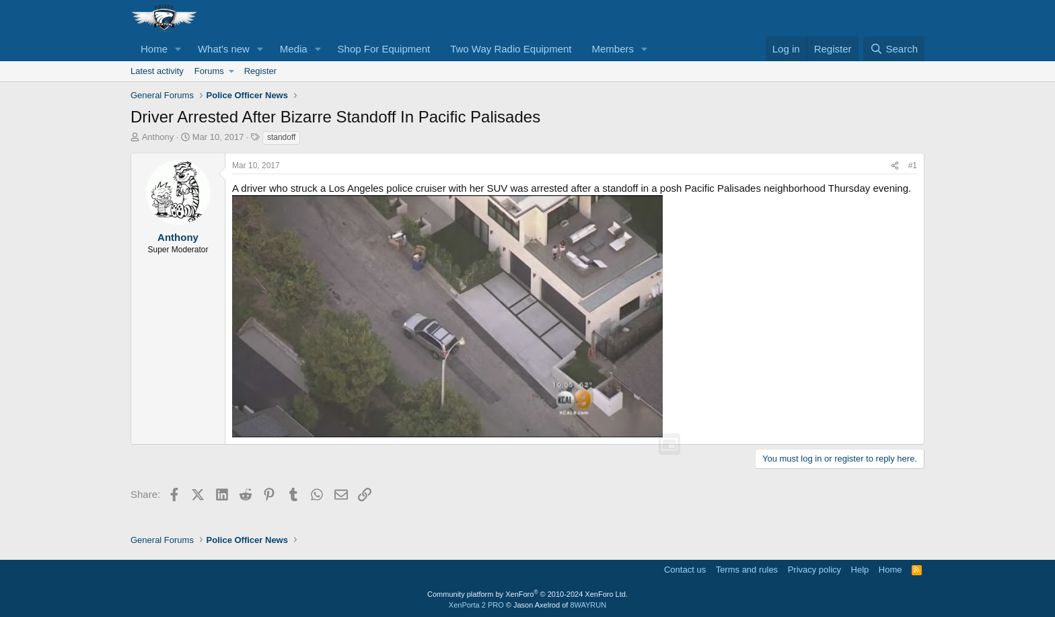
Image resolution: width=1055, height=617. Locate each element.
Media (293, 49)
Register (260, 71)
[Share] (895, 166)
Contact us (685, 570)
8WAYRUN (588, 605)
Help (860, 570)
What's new (224, 49)
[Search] (893, 48)
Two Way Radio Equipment (510, 49)
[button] (178, 48)
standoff (281, 137)
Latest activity (157, 71)
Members (613, 49)
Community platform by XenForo (527, 594)
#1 (912, 165)
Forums (209, 71)
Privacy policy (814, 570)
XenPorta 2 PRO (476, 605)
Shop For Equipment (384, 49)
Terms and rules (747, 570)
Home (154, 49)
